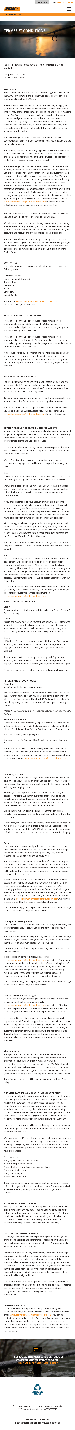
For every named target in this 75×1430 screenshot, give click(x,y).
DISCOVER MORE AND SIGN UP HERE (37, 1363)
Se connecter (41, 2)
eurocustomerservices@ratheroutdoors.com (37, 301)
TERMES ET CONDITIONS (37, 1419)
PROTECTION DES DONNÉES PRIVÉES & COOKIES (37, 1423)
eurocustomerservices (25, 201)
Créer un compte (65, 2)
